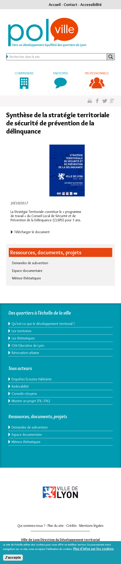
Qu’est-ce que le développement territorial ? (43, 324)
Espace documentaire (27, 271)
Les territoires (21, 331)
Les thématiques (23, 338)
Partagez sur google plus (112, 101)
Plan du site (56, 526)
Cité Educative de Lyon (28, 345)
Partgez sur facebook (97, 101)
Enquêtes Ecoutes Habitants (32, 379)
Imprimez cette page (89, 101)
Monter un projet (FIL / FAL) (31, 401)
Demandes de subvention (30, 263)
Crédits (71, 526)
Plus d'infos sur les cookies (93, 550)
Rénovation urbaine (25, 353)
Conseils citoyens (24, 394)
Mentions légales (91, 526)
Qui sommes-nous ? (31, 526)
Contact (70, 4)
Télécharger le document (32, 231)
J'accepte (13, 559)
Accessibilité (91, 4)
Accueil (55, 4)
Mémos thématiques (26, 278)
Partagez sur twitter (104, 101)
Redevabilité (20, 386)
